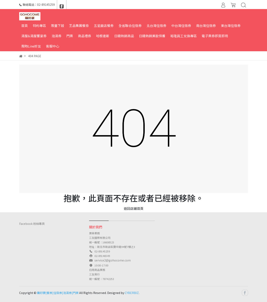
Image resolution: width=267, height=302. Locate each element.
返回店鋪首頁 (133, 208)
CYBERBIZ (132, 293)
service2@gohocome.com (112, 260)
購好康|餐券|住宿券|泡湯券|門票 (58, 293)
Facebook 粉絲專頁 (32, 224)
